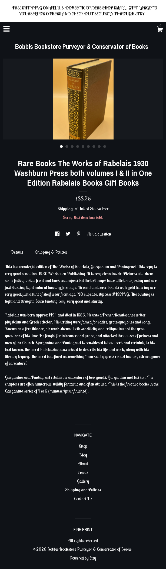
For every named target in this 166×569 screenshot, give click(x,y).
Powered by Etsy (83, 558)
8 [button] (99, 146)
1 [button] (61, 146)
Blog (83, 455)
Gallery (83, 481)
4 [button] (77, 146)
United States (89, 208)
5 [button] (83, 146)
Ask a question (99, 234)
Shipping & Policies (51, 252)
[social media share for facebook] (57, 234)
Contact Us (83, 498)
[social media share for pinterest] (79, 234)
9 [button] (104, 146)
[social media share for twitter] (68, 234)
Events (83, 472)
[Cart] (160, 30)
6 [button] (88, 146)
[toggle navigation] (6, 29)
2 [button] (66, 146)
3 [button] (72, 146)
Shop (83, 446)
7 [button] (93, 146)
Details (17, 252)
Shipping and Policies (83, 489)
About (83, 463)
